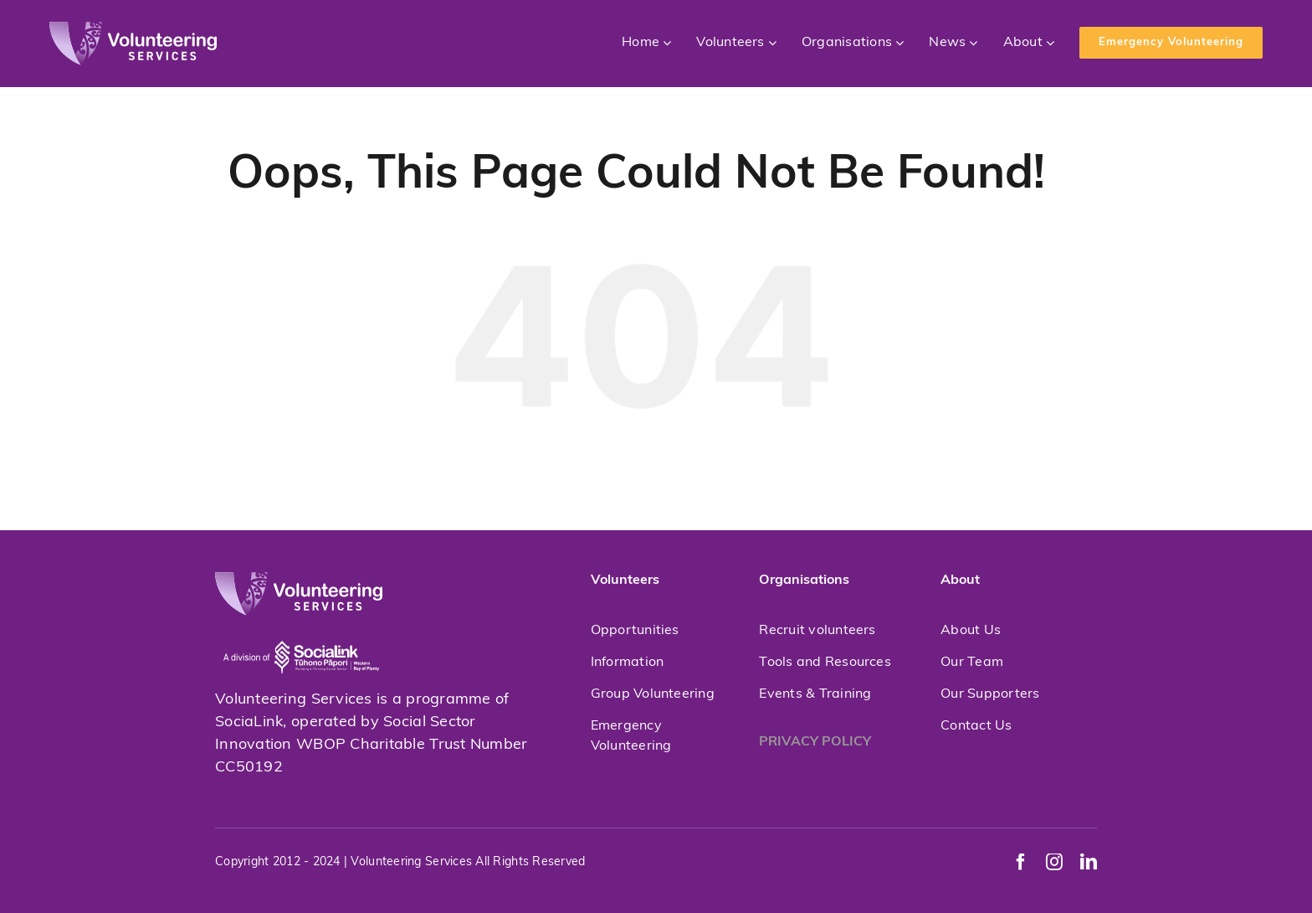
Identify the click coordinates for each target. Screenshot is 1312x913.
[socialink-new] (301, 623)
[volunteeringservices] (133, 29)
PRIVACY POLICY (815, 742)
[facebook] (1020, 862)
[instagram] (1054, 862)
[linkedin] (1088, 862)
